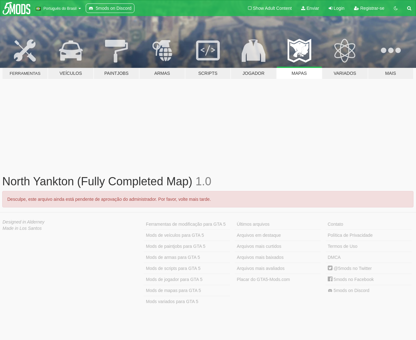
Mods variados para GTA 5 (172, 301)
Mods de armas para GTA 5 (173, 257)
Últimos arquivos (253, 224)
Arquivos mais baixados (260, 257)
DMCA (334, 257)
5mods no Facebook (351, 279)
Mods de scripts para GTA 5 (173, 268)
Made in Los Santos (22, 228)
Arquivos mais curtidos (259, 246)
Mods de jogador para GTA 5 (174, 279)
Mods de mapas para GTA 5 (173, 290)
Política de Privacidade (350, 235)
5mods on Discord (348, 290)
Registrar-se (369, 8)
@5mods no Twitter (350, 268)
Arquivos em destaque (259, 235)
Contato (335, 224)
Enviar (310, 8)
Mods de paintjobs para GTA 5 (175, 246)
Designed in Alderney (24, 221)
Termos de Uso (342, 246)
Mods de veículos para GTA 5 (175, 235)
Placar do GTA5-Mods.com (263, 279)
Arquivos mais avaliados (261, 268)
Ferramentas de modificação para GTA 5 (186, 224)
